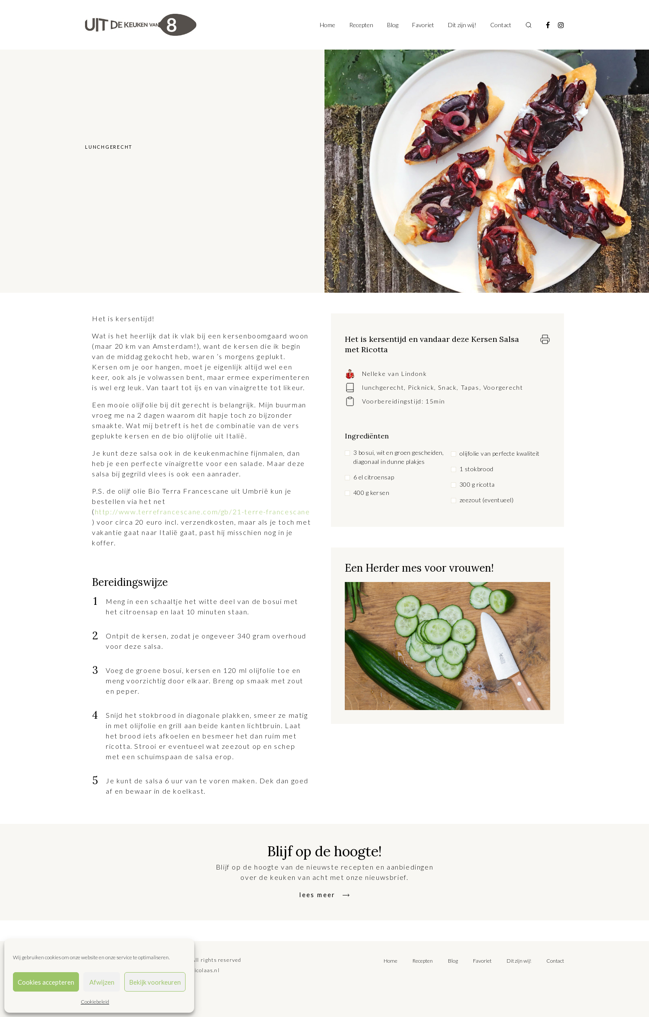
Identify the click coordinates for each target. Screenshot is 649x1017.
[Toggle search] (528, 25)
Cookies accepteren (46, 982)
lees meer (318, 894)
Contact (500, 24)
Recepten (361, 24)
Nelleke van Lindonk (394, 373)
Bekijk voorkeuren (155, 982)
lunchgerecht (383, 387)
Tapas (470, 387)
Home (327, 24)
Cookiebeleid (95, 1001)
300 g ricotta (477, 484)
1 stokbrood (477, 469)
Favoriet (423, 24)
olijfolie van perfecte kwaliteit (499, 453)
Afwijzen (101, 982)
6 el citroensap (373, 477)
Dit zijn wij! (462, 24)
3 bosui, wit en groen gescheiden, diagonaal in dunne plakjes (398, 457)
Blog (392, 24)
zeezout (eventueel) (487, 500)
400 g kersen (371, 492)
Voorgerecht (503, 387)
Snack (447, 387)
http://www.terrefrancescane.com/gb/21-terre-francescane (202, 511)
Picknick (421, 387)
